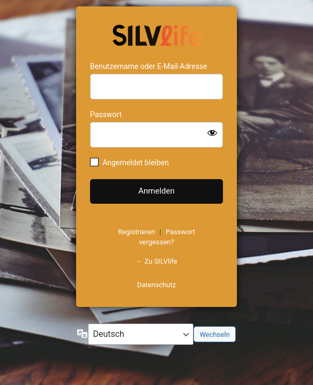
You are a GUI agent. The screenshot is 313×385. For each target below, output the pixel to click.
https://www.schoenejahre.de (156, 34)
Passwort (106, 114)
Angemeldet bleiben (135, 162)
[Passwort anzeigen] (212, 132)
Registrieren (136, 232)
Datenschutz (156, 285)
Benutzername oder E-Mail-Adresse (148, 66)
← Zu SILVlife (156, 261)
